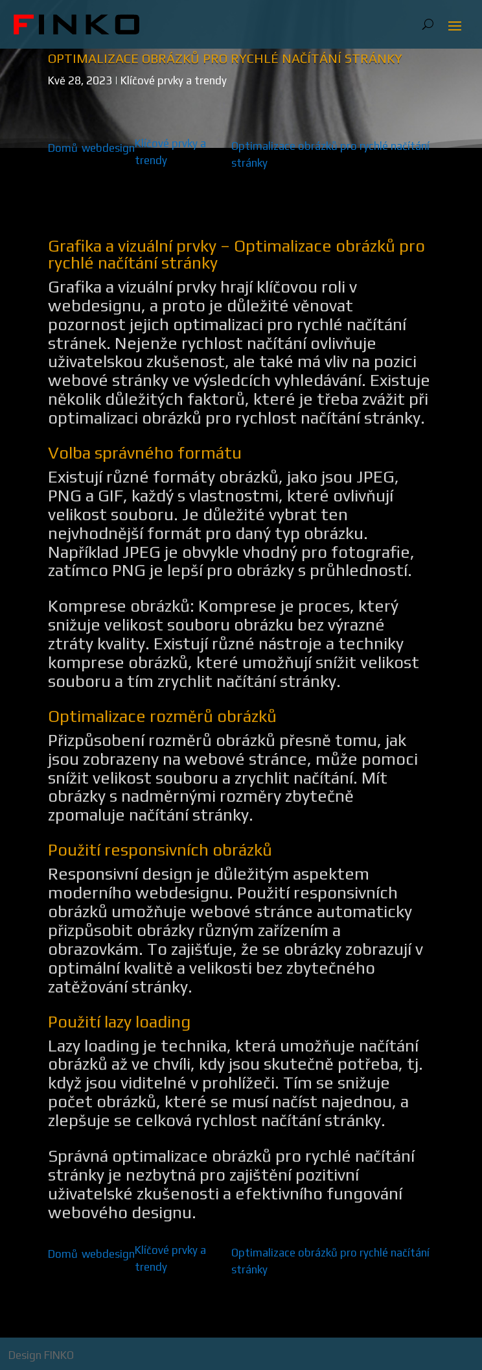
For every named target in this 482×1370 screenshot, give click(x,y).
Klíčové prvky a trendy (173, 80)
